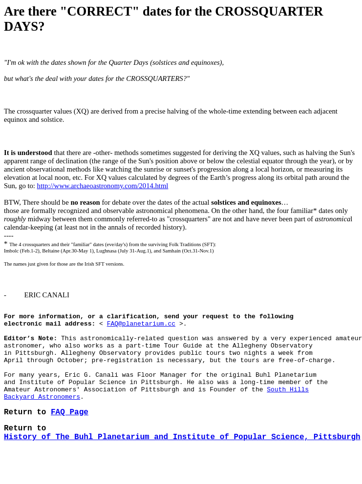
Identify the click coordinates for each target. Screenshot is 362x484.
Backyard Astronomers (42, 415)
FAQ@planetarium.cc (141, 327)
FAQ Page (69, 433)
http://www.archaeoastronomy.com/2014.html (103, 186)
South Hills (288, 406)
